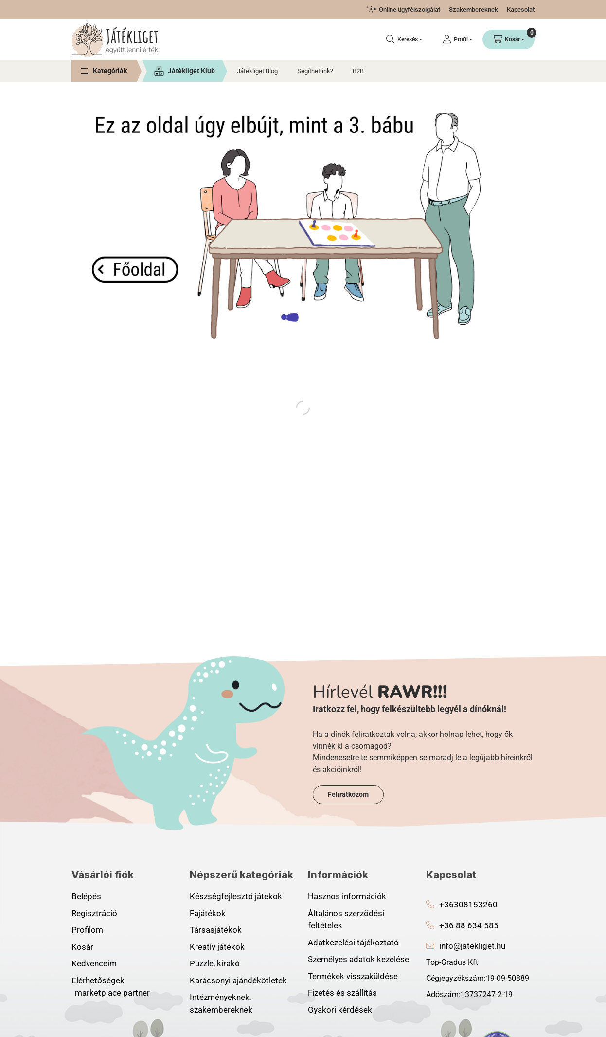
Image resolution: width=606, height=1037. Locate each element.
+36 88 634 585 (469, 925)
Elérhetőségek (98, 980)
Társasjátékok (216, 930)
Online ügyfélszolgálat (409, 9)
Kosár (82, 947)
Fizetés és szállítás (342, 993)
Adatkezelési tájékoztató (353, 942)
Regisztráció (94, 913)
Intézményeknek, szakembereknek (221, 1003)
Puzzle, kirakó (215, 963)
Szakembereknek (473, 9)
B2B (358, 71)
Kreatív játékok (217, 947)
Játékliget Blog (257, 71)
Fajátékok (208, 913)
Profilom (87, 930)
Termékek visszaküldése (353, 976)
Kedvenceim (94, 963)
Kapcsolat (521, 9)
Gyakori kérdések (340, 1010)
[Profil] (457, 39)
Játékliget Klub (191, 71)
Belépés (86, 896)
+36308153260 (468, 904)
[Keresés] (404, 39)
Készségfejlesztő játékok (236, 896)
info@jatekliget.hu (472, 946)
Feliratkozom (348, 794)
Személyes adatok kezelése (358, 959)
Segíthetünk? (315, 71)
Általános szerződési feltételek (346, 919)
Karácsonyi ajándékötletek (238, 980)
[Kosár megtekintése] (508, 39)
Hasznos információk (347, 896)
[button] (104, 71)
